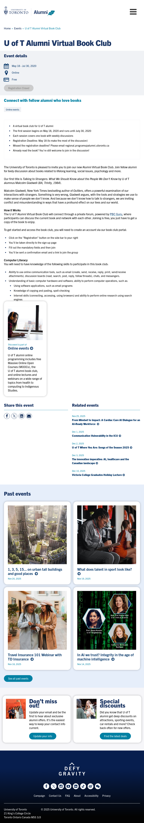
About (77, 795)
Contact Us (55, 795)
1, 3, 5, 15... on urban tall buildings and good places (35, 571)
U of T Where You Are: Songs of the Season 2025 (102, 447)
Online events (20, 348)
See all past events (18, 678)
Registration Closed (18, 88)
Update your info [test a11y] (42, 736)
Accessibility (91, 795)
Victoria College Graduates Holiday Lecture (98, 474)
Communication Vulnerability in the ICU (96, 435)
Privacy (106, 795)
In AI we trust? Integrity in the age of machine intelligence (105, 657)
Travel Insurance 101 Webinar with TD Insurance (35, 657)
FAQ (67, 795)
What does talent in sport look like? (105, 571)
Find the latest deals (115, 736)
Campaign (39, 795)
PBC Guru (116, 214)
